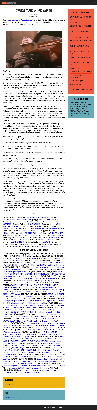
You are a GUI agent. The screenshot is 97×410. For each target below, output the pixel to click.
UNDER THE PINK (48, 323)
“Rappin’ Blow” (8, 361)
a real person (23, 91)
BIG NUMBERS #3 (33, 224)
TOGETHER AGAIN (30, 258)
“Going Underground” (17, 301)
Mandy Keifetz (87, 89)
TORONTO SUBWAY (11, 357)
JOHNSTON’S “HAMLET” (30, 357)
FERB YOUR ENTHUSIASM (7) (81, 72)
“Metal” (58, 343)
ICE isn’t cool (75, 22)
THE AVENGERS (54, 319)
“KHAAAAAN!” (53, 366)
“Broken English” (37, 345)
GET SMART (7, 292)
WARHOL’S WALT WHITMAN (21, 219)
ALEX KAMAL (41, 265)
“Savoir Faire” (24, 345)
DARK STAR (27, 305)
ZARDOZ (6, 305)
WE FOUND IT (15, 258)
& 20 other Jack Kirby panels (29, 372)
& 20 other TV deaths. (56, 265)
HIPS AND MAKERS (26, 325)
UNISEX (37, 323)
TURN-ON (48, 244)
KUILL (5, 278)
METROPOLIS (16, 305)
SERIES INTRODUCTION (34, 217)
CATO (11, 278)
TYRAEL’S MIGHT (57, 235)
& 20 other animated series (20, 298)
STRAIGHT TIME (27, 312)
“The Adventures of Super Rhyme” (46, 361)
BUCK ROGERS (26, 274)
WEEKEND (35, 339)
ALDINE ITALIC (50, 354)
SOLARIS (59, 305)
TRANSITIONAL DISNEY (12, 228)
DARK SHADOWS (48, 289)
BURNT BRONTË (41, 246)
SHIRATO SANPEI (56, 233)
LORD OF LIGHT (18, 242)
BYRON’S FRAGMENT (11, 246)
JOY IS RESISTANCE (57, 267)
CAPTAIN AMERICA (10, 372)
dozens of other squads (20, 336)
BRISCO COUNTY (46, 240)
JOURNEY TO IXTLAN (23, 237)
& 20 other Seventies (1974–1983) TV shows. (21, 276)
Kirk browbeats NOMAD (14, 368)
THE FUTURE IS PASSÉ (12, 269)
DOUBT (53, 281)
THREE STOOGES (39, 319)
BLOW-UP (39, 330)
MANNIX (59, 289)
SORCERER (15, 312)
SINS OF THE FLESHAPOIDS (43, 305)
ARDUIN (45, 281)
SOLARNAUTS (44, 242)
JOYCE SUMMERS (55, 263)
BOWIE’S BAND (8, 334)
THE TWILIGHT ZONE (30, 321)
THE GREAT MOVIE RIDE (33, 231)
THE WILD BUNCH (51, 332)
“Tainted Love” (48, 343)
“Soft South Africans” (36, 301)
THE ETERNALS (25, 370)
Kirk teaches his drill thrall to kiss (33, 366)
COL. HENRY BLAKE (10, 265)
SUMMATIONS (8, 283)
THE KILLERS (41, 327)
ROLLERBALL (48, 310)
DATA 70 (61, 354)
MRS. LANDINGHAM (26, 265)
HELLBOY (25, 316)
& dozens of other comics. (41, 316)
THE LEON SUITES (20, 240)
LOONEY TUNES (25, 319)
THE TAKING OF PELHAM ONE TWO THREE (24, 310)
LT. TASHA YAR (41, 263)
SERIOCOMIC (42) (76, 81)
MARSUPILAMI (57, 314)
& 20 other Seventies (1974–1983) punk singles (25, 303)
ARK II (60, 272)
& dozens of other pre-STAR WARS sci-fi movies (21, 307)
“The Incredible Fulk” (23, 361)
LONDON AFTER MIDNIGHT (28, 235)
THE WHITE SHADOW (42, 274)
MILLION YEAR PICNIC (49, 339)
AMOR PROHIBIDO (10, 325)
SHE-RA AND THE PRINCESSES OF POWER (40, 296)
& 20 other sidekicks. (47, 278)
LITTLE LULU (40, 314)
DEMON (48, 370)
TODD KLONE (46, 357)
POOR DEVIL (30, 222)
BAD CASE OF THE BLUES (13, 260)
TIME (23, 281)
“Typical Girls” (51, 301)
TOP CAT (6, 296)
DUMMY (60, 323)
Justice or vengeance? (11, 366)
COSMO (18, 278)
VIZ (48, 314)
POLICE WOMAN (58, 274)
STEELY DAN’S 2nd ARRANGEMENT (50, 228)
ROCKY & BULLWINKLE (11, 321)
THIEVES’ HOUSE (9, 352)
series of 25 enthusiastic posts (21, 20)
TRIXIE (25, 278)
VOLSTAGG (33, 278)
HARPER (31, 330)
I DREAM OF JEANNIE (40, 292)
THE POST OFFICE (34, 281)
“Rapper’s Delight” (57, 359)
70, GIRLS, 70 (30, 233)
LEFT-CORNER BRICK (40, 267)
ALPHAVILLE (21, 330)
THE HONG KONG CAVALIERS (50, 334)
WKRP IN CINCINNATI (11, 274)
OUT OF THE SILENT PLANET (47, 350)
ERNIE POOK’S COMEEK (11, 316)
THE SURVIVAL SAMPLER (37, 341)
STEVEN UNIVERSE (55, 294)
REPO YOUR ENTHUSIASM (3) (81, 37)
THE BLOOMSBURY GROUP (26, 334)
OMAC (55, 370)
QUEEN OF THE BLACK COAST (28, 352)
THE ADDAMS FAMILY (21, 292)
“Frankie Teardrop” (10, 345)
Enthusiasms (9, 384)
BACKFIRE (37, 226)
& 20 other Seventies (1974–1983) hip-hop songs (33, 362)
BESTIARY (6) (75, 68)
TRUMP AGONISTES (77, 84)
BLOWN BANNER (52, 237)
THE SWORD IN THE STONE (24, 350)
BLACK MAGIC (38, 370)
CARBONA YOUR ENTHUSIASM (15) (77, 76)
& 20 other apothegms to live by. (16, 272)
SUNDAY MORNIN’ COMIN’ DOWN (51, 258)
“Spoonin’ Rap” (42, 359)
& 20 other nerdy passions (26, 283)
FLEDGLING (23, 244)
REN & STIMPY (16, 296)
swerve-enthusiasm (12, 397)
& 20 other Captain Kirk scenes (37, 368)
